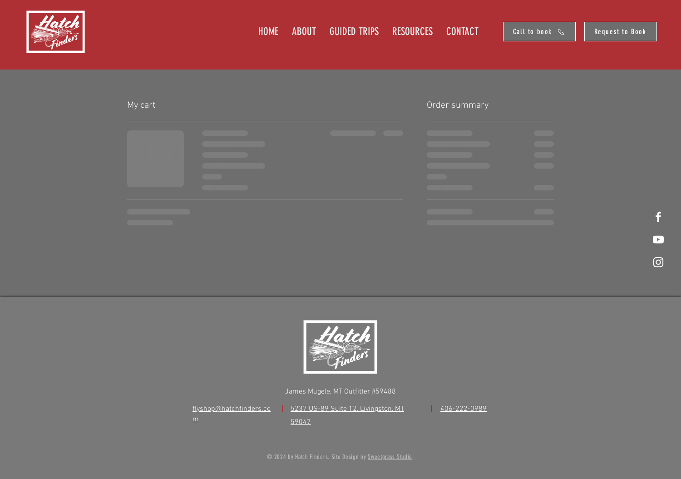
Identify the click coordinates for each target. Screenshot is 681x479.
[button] (412, 31)
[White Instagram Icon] (658, 262)
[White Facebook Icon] (658, 217)
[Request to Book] (620, 31)
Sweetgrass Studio (390, 457)
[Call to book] (539, 31)
